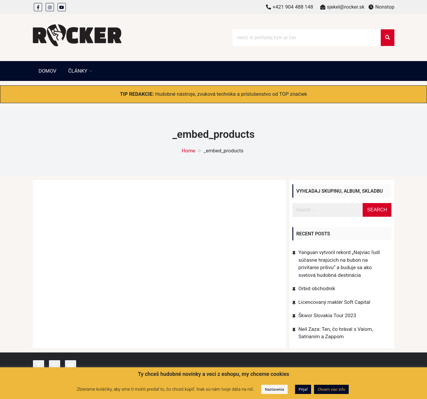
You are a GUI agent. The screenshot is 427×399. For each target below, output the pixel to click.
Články (77, 71)
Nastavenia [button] (274, 389)
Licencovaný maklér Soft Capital (334, 302)
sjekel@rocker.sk (345, 7)
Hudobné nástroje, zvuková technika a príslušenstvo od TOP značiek (231, 94)
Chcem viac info (331, 389)
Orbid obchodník (316, 288)
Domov (47, 71)
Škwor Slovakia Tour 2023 (327, 315)
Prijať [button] (303, 389)
